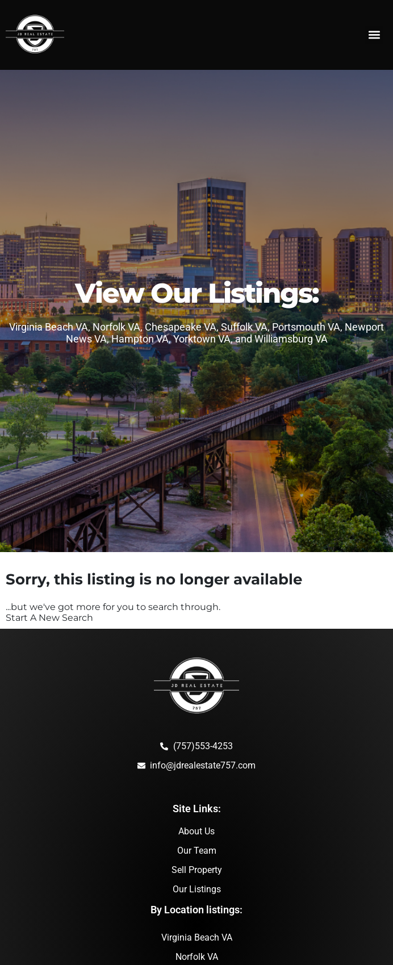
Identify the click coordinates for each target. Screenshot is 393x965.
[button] (374, 35)
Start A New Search (49, 617)
